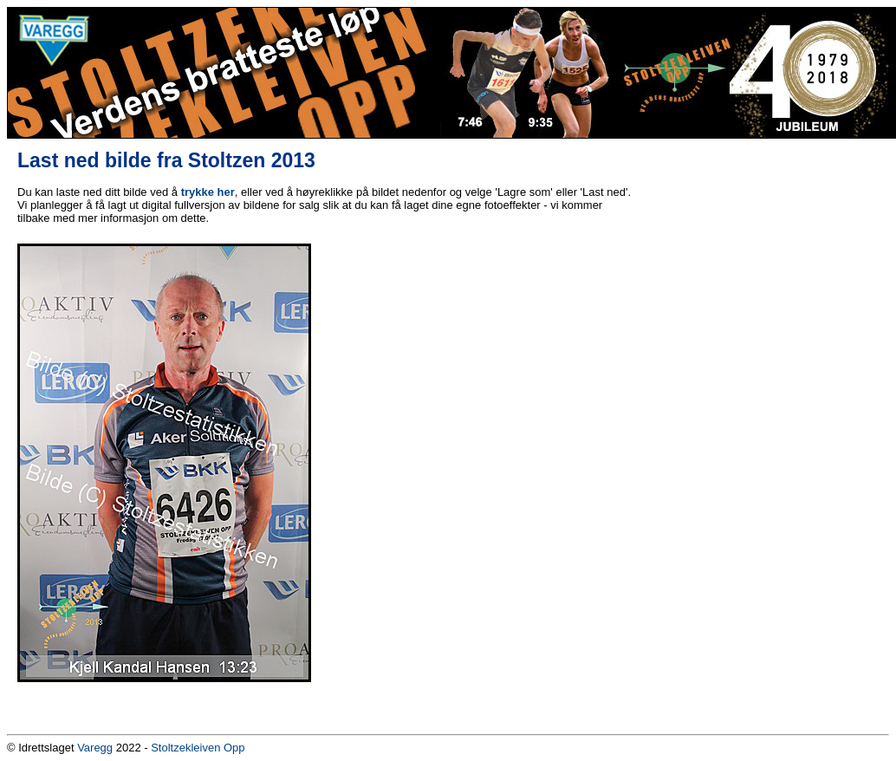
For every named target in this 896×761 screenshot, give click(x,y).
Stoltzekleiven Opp (197, 747)
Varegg (95, 747)
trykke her (208, 191)
